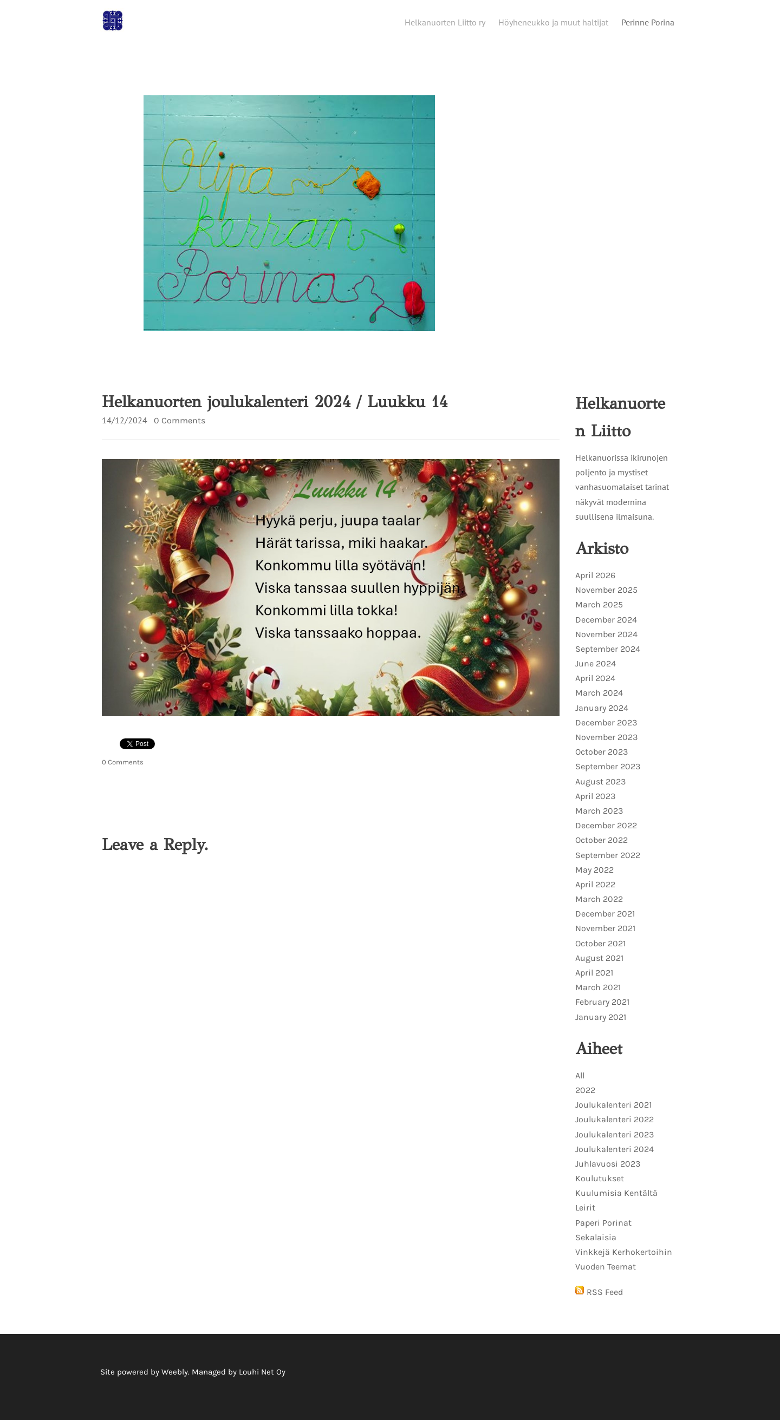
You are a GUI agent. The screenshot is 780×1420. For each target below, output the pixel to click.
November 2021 (605, 938)
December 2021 (605, 923)
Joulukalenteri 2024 (614, 1159)
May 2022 (594, 879)
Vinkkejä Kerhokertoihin (623, 1262)
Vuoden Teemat (605, 1276)
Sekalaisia (595, 1247)
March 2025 (599, 614)
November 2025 (606, 599)
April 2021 (594, 982)
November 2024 (606, 644)
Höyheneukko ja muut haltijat (553, 25)
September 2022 (607, 865)
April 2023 (595, 806)
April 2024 (595, 688)
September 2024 (607, 658)
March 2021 (598, 997)
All (579, 1085)
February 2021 (602, 1011)
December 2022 (606, 835)
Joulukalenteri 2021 (613, 1114)
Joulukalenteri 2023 (614, 1144)
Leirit (585, 1217)
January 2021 (600, 1027)
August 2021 (599, 968)
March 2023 (599, 820)
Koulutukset (599, 1188)
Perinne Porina (647, 25)
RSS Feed (605, 1302)
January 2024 (601, 717)
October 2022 (601, 850)
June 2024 (595, 673)
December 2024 (606, 629)
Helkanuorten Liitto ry (445, 25)
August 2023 (600, 791)
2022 (585, 1100)
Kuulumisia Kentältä (616, 1202)
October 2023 (601, 761)
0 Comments (179, 430)
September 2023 (607, 776)
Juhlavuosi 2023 (607, 1173)
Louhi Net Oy (262, 1381)
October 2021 (600, 953)
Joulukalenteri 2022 (614, 1129)
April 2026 (595, 585)
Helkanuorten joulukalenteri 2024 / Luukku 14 (274, 411)
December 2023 (606, 732)
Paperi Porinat (603, 1232)
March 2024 (599, 702)
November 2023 (606, 747)
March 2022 (599, 909)
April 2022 (595, 894)
